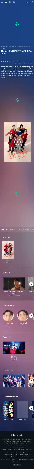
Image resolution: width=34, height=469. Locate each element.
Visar (7, 46)
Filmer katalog (20, 448)
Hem (2, 46)
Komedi (12, 46)
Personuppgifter (27, 452)
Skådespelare (24, 229)
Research (27, 454)
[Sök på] (32, 2)
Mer (10, 337)
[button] (8, 319)
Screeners (21, 454)
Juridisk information (8, 452)
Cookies (16, 452)
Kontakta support (27, 449)
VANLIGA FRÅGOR (17, 449)
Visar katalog (13, 448)
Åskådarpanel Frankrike (22, 456)
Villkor (20, 452)
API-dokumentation (7, 449)
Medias (15, 454)
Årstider (4, 229)
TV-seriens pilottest (10, 456)
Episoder (13, 229)
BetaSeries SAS (8, 454)
